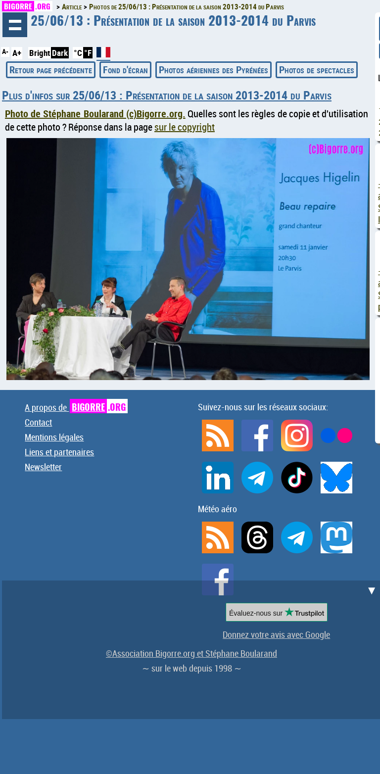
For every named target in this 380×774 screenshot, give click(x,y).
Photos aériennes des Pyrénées (213, 69)
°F (88, 52)
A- (5, 51)
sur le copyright (184, 127)
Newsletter (43, 467)
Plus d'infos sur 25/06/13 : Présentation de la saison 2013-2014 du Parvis (167, 95)
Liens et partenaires (59, 452)
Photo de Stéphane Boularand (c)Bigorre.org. (95, 113)
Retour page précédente (50, 69)
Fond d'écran (125, 69)
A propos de (76, 407)
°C (78, 52)
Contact (38, 422)
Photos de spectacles (316, 69)
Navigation (14, 24)
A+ (16, 52)
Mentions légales (54, 437)
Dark (60, 52)
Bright (39, 52)
